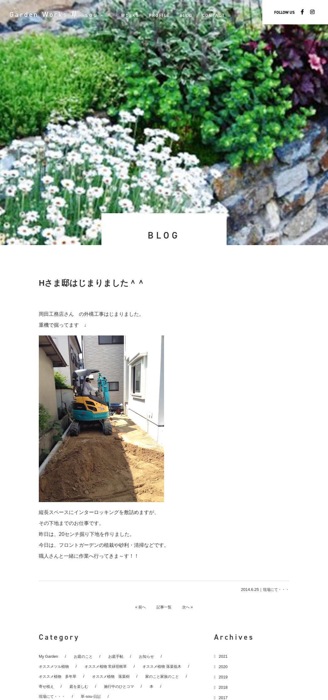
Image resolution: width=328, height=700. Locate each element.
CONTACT (221, 15)
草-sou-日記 (93, 696)
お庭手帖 (118, 656)
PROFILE (167, 15)
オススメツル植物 (55, 666)
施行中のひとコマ (123, 686)
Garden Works (60, 14)
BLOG (194, 15)
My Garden (49, 656)
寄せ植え (47, 686)
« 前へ (137, 607)
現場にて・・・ (275, 589)
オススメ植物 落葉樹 (115, 676)
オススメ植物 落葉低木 (170, 666)
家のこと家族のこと (169, 676)
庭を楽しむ (81, 686)
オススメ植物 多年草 (59, 676)
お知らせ (150, 656)
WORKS (138, 15)
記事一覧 (164, 607)
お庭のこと (84, 656)
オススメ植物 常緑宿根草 (110, 666)
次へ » (190, 607)
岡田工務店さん (56, 314)
